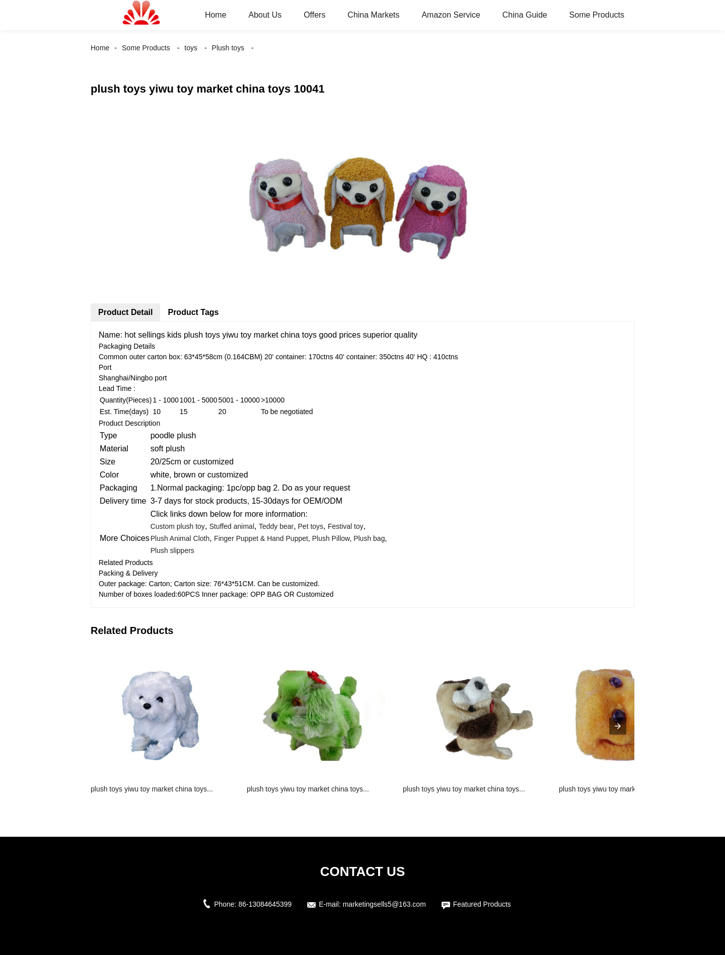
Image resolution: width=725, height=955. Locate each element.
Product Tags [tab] (193, 312)
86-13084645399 (265, 904)
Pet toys (309, 526)
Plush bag (369, 538)
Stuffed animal (231, 526)
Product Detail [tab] (125, 312)
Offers (314, 15)
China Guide (524, 15)
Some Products (596, 15)
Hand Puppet (287, 538)
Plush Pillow (331, 538)
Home (216, 15)
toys (190, 48)
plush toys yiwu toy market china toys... (152, 789)
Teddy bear (276, 526)
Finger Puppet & (240, 538)
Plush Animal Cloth (180, 538)
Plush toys (228, 48)
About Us (264, 15)
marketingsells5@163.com (384, 904)
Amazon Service (450, 15)
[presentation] (617, 726)
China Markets (373, 15)
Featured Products (482, 904)
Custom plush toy (178, 526)
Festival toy (346, 526)
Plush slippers (172, 550)
